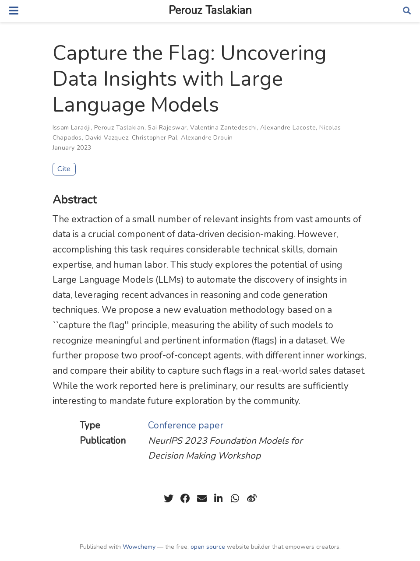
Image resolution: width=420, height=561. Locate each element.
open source (208, 547)
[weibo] (251, 498)
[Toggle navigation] (13, 10)
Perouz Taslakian (210, 10)
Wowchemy (139, 547)
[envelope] (201, 498)
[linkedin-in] (218, 498)
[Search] (407, 11)
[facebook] (185, 498)
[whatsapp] (235, 498)
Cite (64, 169)
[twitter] (168, 498)
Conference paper (185, 425)
